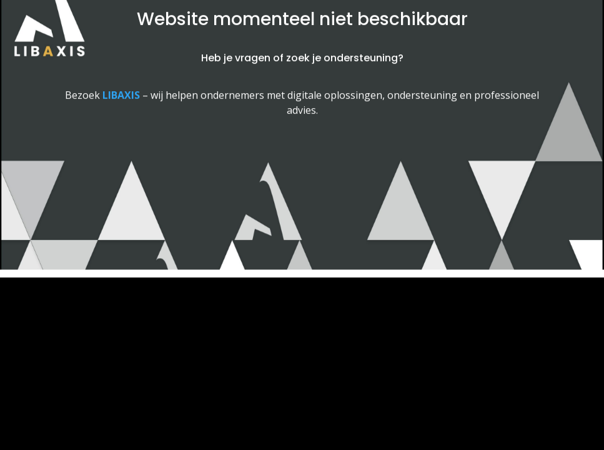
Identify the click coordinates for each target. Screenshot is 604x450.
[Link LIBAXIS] (121, 92)
